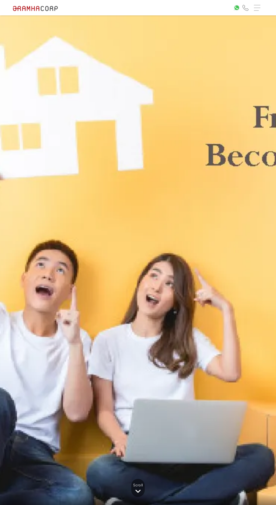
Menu (258, 5)
